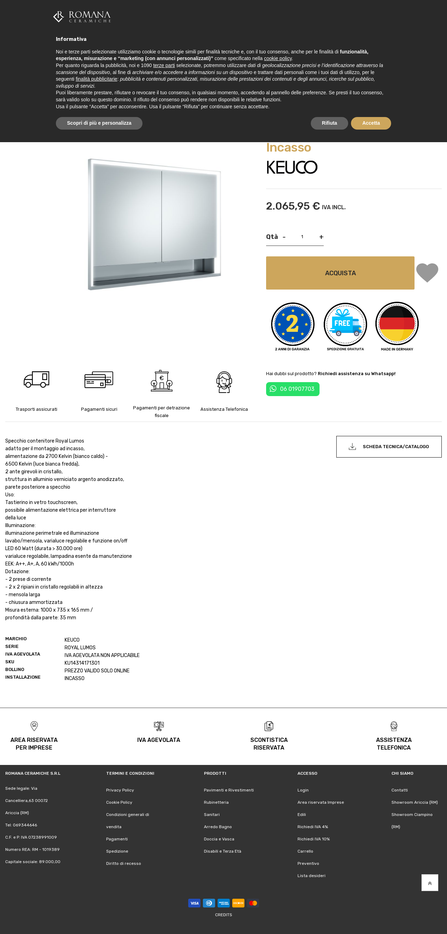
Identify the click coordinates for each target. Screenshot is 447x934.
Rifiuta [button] (329, 123)
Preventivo (308, 863)
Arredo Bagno (218, 826)
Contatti (399, 789)
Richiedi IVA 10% (314, 838)
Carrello (305, 851)
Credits (223, 914)
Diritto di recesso (123, 863)
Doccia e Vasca (219, 838)
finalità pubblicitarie (96, 79)
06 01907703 (297, 388)
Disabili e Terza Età (222, 851)
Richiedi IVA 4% (313, 826)
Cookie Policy (119, 802)
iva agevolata (158, 739)
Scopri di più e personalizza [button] (99, 123)
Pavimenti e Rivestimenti (229, 789)
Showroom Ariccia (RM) (414, 802)
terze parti (164, 65)
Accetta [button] (371, 123)
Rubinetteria (216, 802)
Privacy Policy (120, 789)
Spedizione (117, 851)
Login (303, 789)
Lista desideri (311, 875)
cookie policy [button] (278, 58)
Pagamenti (117, 838)
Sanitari (212, 814)
